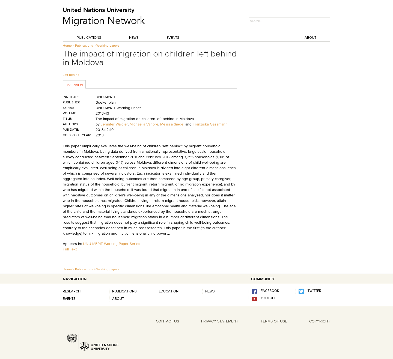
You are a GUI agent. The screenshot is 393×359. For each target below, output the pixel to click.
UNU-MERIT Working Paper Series (111, 243)
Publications (89, 37)
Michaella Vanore (144, 124)
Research (72, 291)
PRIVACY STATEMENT (219, 321)
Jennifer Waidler (114, 124)
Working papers (108, 45)
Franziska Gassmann (210, 124)
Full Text (70, 249)
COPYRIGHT (319, 321)
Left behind (71, 74)
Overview (74, 84)
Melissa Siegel (172, 124)
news (210, 291)
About (310, 37)
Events (172, 37)
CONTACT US (167, 321)
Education (168, 291)
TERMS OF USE (274, 321)
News (134, 37)
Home (67, 45)
